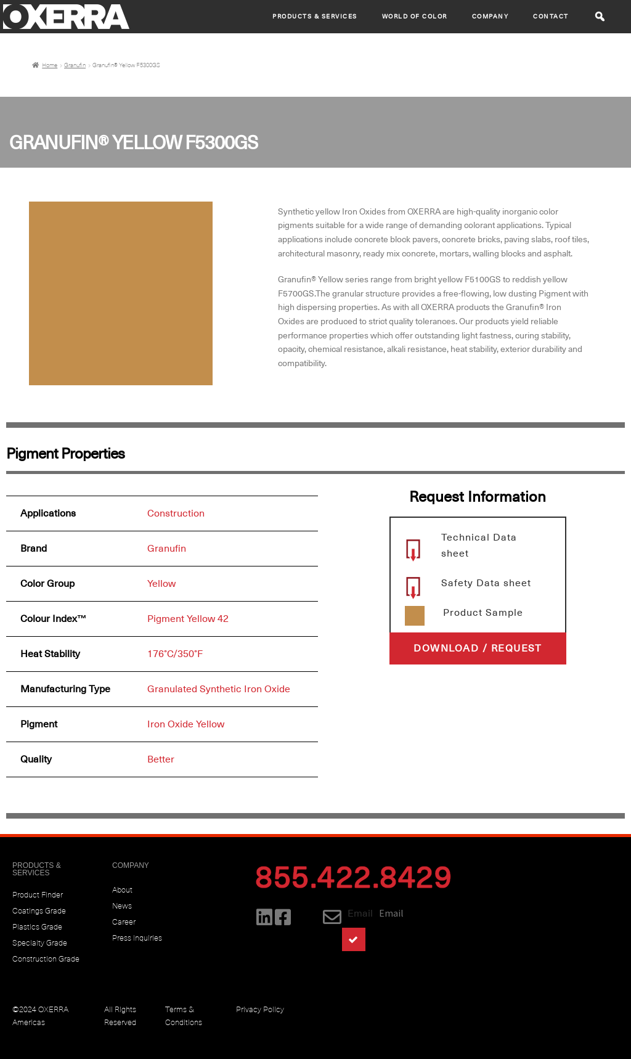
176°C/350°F (175, 654)
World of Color (414, 16)
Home (49, 65)
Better (160, 759)
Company (490, 16)
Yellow (161, 583)
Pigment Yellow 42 (188, 618)
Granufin (75, 65)
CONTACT (551, 16)
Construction (176, 513)
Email (360, 913)
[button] (600, 16)
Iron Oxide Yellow (185, 724)
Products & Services (314, 16)
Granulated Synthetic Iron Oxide (218, 689)
